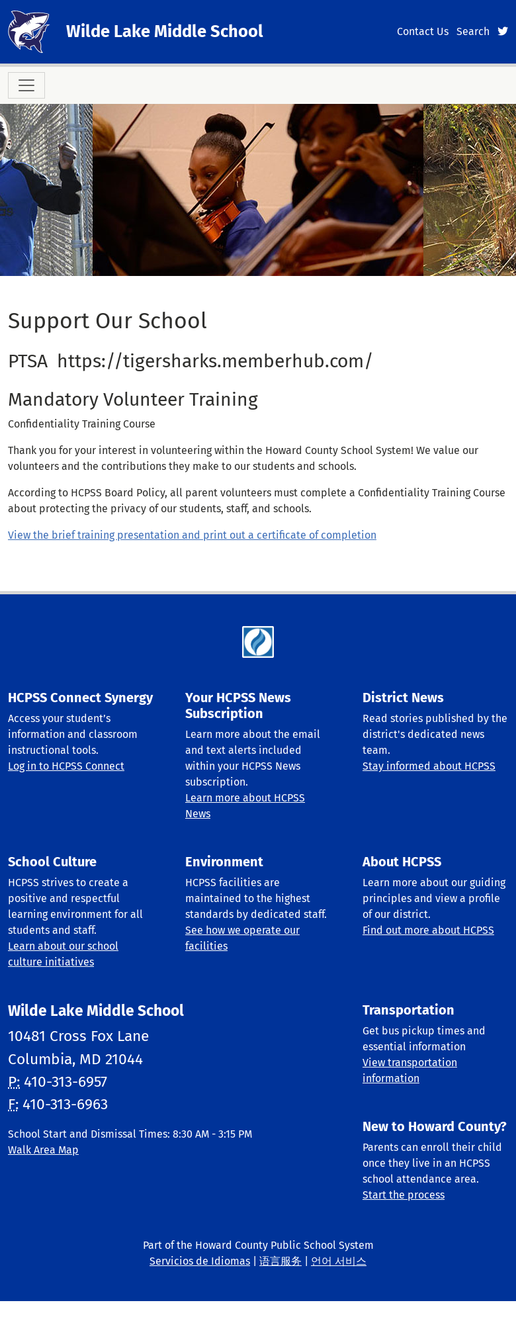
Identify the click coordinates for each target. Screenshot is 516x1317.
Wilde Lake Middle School (164, 31)
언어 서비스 (338, 1261)
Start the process (404, 1195)
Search (473, 31)
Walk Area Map (43, 1150)
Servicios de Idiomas (200, 1261)
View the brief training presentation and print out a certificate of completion (192, 535)
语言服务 (280, 1261)
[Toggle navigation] (26, 85)
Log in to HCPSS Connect (66, 766)
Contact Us (423, 31)
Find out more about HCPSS (428, 930)
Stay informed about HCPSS (429, 766)
